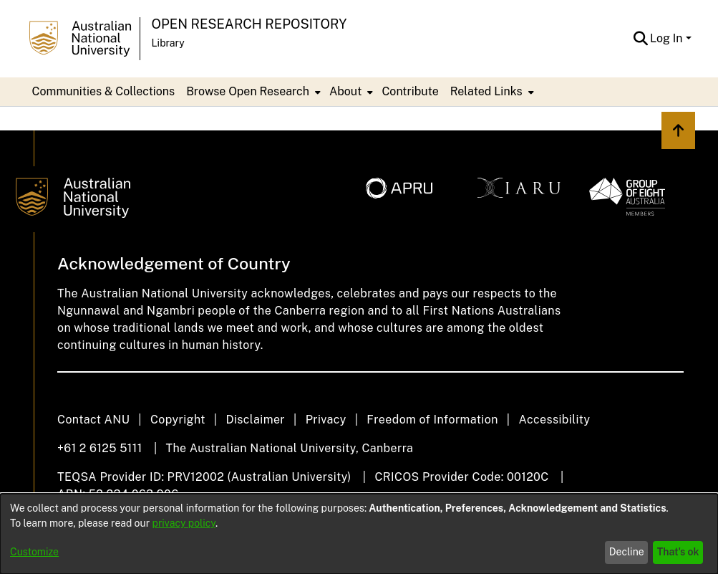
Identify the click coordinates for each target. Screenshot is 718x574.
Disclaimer (255, 419)
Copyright (177, 419)
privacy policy (183, 523)
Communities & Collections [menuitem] (103, 91)
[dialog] (359, 534)
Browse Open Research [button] (247, 91)
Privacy (326, 419)
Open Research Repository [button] (249, 24)
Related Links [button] (486, 91)
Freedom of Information (432, 419)
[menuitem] (252, 91)
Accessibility (554, 419)
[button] (640, 38)
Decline (626, 552)
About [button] (345, 91)
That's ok (678, 552)
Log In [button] (667, 38)
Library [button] (168, 43)
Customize (34, 552)
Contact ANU (93, 419)
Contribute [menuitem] (410, 91)
